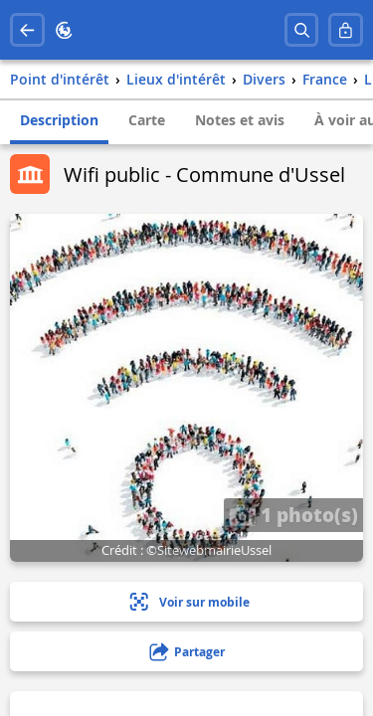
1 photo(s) (293, 514)
